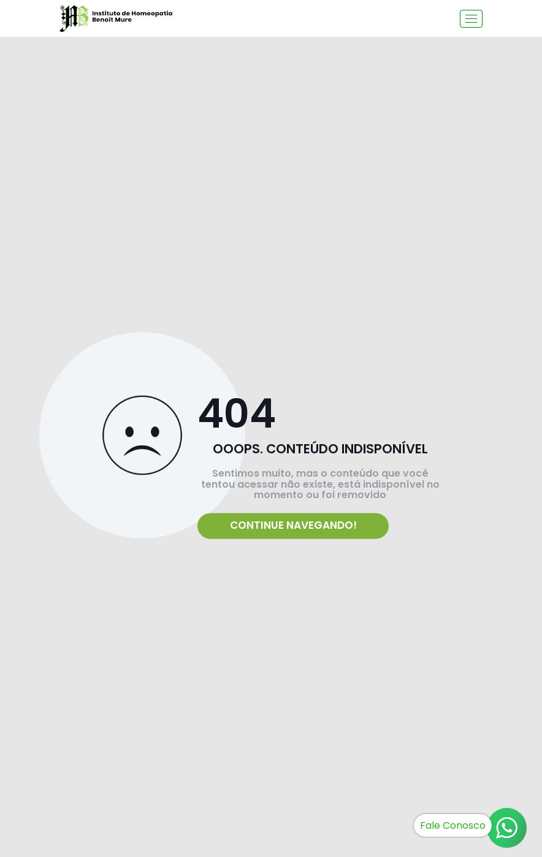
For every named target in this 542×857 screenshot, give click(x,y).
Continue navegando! (293, 525)
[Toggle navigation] (471, 19)
